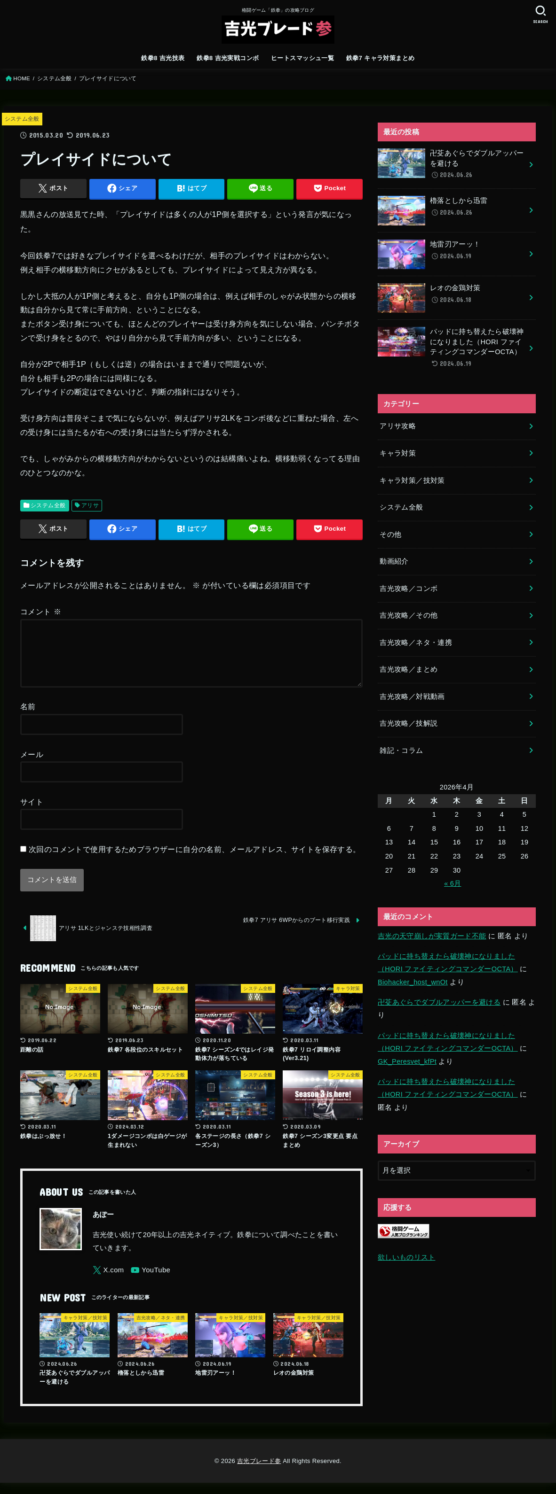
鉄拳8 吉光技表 (162, 58)
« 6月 (452, 883)
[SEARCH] (540, 14)
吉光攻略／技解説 (408, 723)
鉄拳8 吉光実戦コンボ (228, 58)
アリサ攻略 (398, 426)
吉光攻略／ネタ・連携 (416, 642)
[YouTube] (150, 1281)
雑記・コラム (401, 750)
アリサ (90, 505)
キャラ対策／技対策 (412, 480)
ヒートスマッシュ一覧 (302, 58)
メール (31, 765)
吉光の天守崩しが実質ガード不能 (432, 936)
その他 (390, 534)
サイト (31, 813)
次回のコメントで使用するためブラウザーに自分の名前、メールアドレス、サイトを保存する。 (195, 860)
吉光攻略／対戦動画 (412, 696)
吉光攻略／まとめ (408, 669)
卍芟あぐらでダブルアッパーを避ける (439, 1002)
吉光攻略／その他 (408, 615)
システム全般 (54, 78)
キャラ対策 (398, 453)
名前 (28, 717)
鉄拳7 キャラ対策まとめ (380, 58)
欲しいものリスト (406, 1257)
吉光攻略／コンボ (408, 588)
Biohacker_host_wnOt (413, 982)
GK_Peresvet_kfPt (407, 1061)
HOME (21, 78)
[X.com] (108, 1281)
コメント (40, 611)
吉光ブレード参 (259, 1472)
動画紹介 (394, 561)
